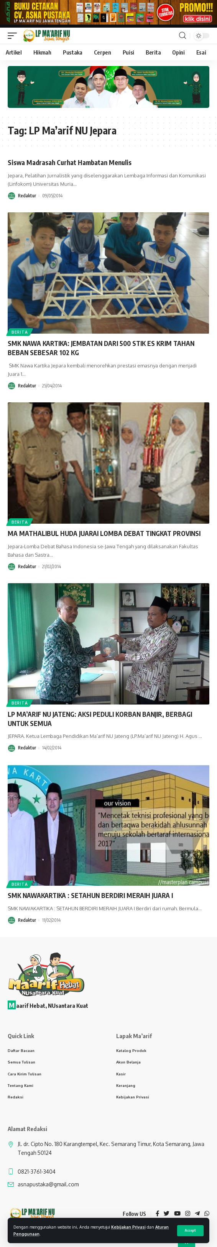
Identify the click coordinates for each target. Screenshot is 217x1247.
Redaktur (27, 195)
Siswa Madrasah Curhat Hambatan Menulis (70, 162)
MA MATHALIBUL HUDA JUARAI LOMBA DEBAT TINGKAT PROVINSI (104, 533)
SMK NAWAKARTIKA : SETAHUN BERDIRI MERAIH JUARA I (90, 895)
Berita (20, 332)
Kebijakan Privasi (128, 1226)
